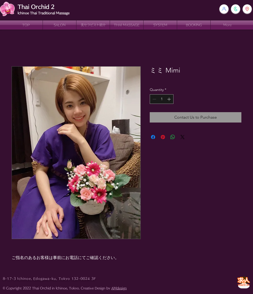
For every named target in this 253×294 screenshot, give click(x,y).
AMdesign (119, 288)
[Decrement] (154, 99)
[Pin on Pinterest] (163, 137)
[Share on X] (182, 137)
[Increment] (169, 99)
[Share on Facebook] (153, 137)
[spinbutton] (161, 99)
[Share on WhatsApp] (173, 137)
